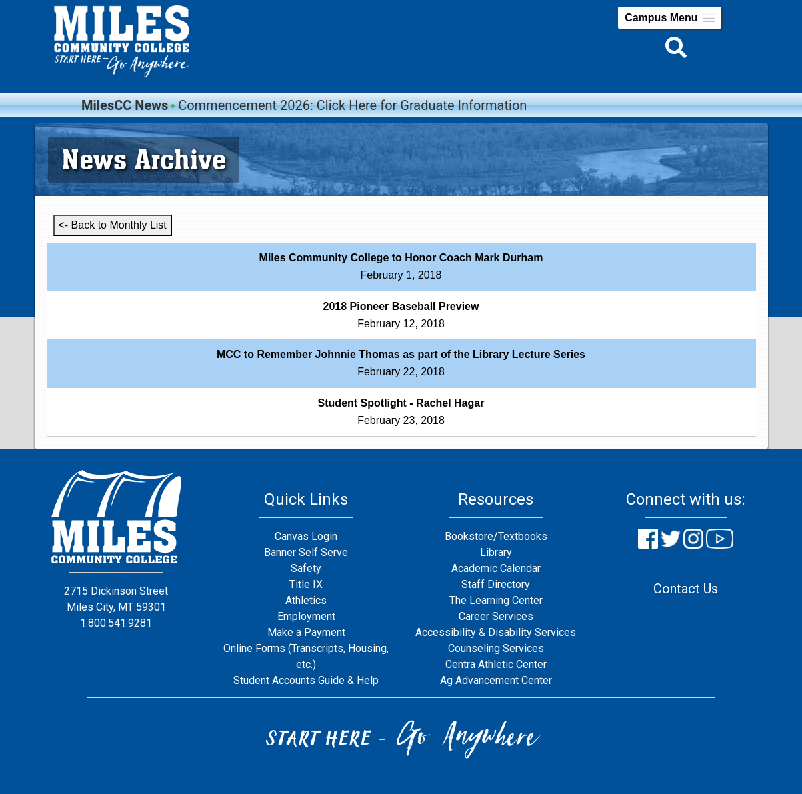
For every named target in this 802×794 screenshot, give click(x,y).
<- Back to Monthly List (113, 225)
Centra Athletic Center (496, 664)
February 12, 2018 (401, 315)
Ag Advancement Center (496, 680)
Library (496, 552)
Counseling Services (496, 648)
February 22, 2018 (401, 363)
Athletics (306, 600)
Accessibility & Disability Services (495, 632)
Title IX (306, 584)
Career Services (496, 616)
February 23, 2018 (401, 411)
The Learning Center (496, 600)
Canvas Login (306, 536)
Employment (306, 616)
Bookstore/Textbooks (496, 536)
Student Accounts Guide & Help (306, 680)
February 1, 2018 (401, 266)
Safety (306, 568)
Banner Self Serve (306, 552)
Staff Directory (495, 584)
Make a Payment (306, 632)
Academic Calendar (496, 568)
